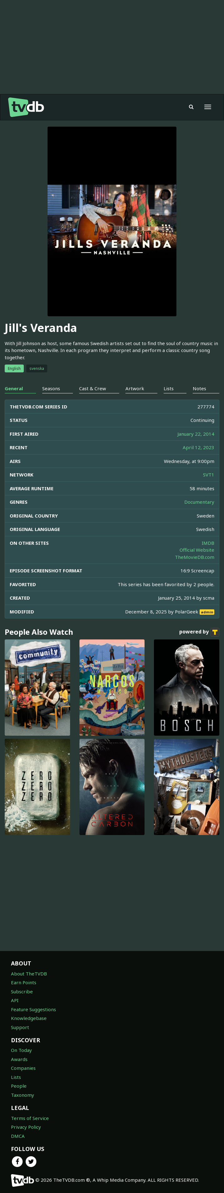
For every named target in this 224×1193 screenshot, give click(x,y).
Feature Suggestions (33, 1009)
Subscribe (22, 991)
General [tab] (14, 388)
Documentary (199, 502)
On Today (21, 1050)
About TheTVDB (29, 973)
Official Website (197, 550)
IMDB (208, 543)
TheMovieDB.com (194, 557)
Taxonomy (22, 1095)
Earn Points (23, 982)
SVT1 (208, 474)
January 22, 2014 (195, 434)
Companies (23, 1068)
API (14, 1000)
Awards (19, 1059)
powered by (199, 632)
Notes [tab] (199, 388)
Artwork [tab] (134, 388)
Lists (16, 1077)
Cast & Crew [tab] (92, 388)
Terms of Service (30, 1118)
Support (20, 1027)
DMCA (18, 1136)
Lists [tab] (169, 388)
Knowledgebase (29, 1018)
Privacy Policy (26, 1127)
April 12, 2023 (198, 447)
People (19, 1086)
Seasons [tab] (51, 388)
